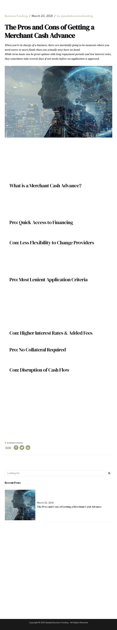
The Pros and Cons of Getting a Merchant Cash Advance (69, 506)
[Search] (109, 473)
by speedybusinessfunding (75, 16)
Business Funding (16, 16)
